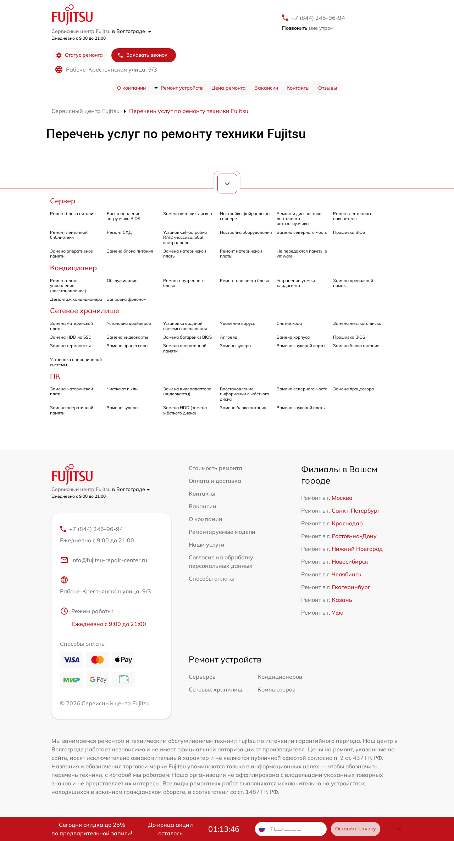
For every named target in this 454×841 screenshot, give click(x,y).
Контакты (298, 88)
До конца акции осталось (170, 829)
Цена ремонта (228, 88)
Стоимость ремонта (215, 468)
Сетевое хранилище (84, 310)
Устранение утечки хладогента (296, 283)
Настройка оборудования (246, 232)
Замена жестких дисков (187, 213)
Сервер (62, 200)
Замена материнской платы (184, 253)
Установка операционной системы (76, 362)
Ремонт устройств (182, 88)
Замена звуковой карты (301, 345)
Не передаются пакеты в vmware (302, 253)
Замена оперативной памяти (71, 253)
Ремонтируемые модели (222, 531)
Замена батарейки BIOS (187, 337)
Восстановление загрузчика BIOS (123, 216)
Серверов (202, 676)
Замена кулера (235, 345)
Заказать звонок (142, 55)
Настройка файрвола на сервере (245, 216)
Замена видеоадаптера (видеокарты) (187, 391)
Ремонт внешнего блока (244, 280)
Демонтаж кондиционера (76, 299)
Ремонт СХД (119, 232)
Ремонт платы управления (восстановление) (68, 285)
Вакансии (266, 88)
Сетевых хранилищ (216, 689)
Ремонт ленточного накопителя (352, 216)
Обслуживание (122, 280)
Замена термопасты (70, 345)
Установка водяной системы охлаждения (185, 326)
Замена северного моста (302, 232)
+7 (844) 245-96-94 (318, 17)
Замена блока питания (130, 251)
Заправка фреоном (126, 299)
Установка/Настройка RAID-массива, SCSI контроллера (185, 237)
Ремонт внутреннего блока (184, 283)
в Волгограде (131, 31)
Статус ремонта (79, 55)
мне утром (307, 28)
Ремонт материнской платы (241, 253)
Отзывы (327, 88)
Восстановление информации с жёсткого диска (244, 394)
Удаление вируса (237, 323)
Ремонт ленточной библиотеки (69, 235)
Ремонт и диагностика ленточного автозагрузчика (299, 218)
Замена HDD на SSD (71, 337)
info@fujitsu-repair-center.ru (103, 560)
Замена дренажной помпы (353, 283)
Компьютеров (276, 689)
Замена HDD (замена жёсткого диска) (185, 410)
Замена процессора (127, 345)
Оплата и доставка (215, 480)
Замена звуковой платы (301, 407)
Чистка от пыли (122, 388)
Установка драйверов (129, 323)
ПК (55, 376)
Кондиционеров (280, 676)
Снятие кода (289, 323)
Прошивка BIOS (349, 232)
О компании (131, 88)
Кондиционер (73, 267)
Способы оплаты (211, 578)
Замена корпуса (293, 337)
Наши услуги (207, 544)
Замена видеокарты (127, 337)
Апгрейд (228, 337)
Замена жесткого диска (357, 323)
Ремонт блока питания (73, 213)
